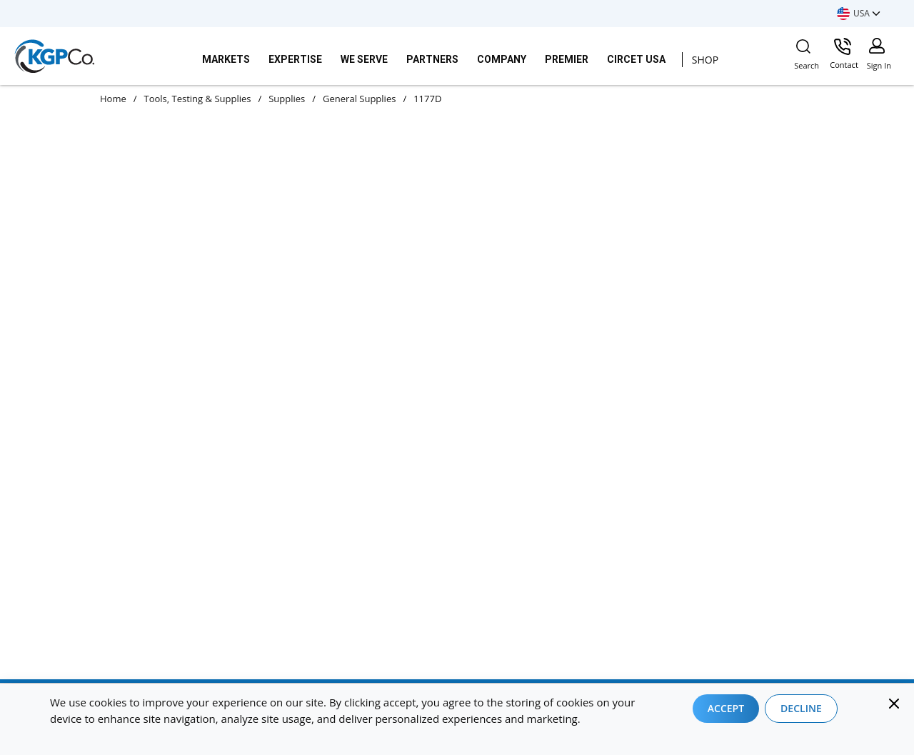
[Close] (894, 703)
